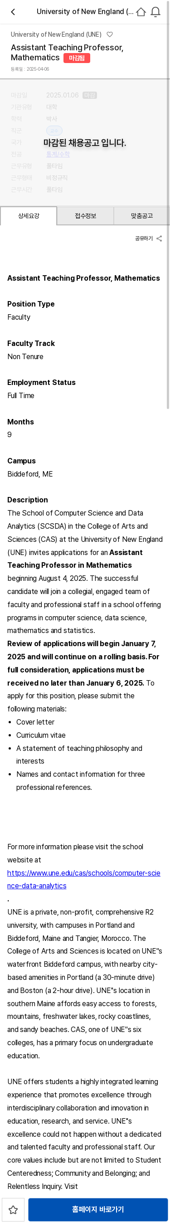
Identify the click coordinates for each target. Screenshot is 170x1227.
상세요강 (28, 215)
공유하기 (149, 238)
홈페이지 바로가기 (98, 1209)
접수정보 (85, 215)
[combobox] (155, 11)
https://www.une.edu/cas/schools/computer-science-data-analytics (83, 880)
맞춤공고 (141, 215)
